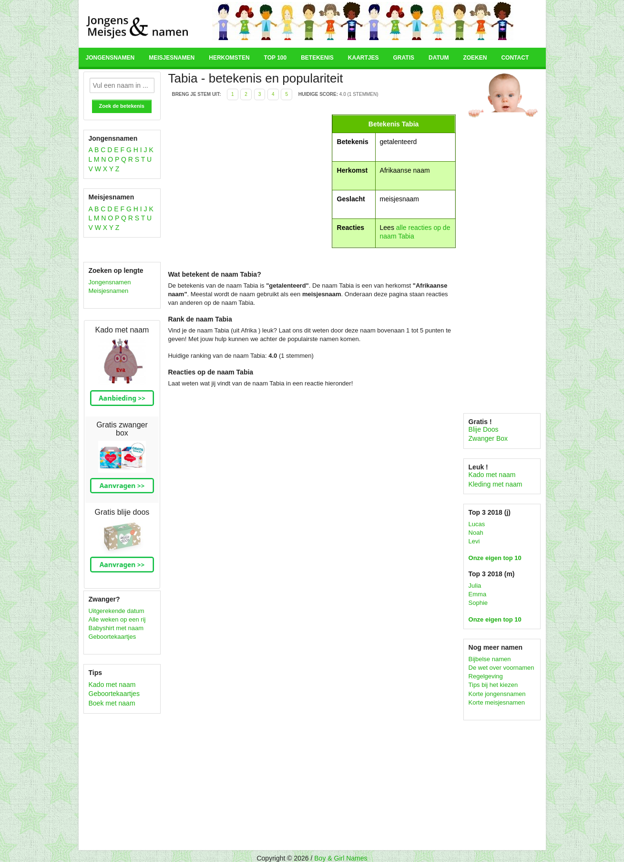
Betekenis (317, 57)
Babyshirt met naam (116, 628)
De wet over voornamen (501, 667)
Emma (478, 594)
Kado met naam (112, 684)
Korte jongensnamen (497, 693)
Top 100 (275, 57)
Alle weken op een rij (117, 619)
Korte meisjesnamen (497, 702)
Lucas (477, 524)
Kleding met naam (495, 484)
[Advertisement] (248, 181)
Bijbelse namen (490, 659)
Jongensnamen (110, 57)
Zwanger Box (488, 438)
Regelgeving (486, 676)
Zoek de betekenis (121, 106)
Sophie (478, 602)
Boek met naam (112, 703)
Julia (475, 585)
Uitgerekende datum (116, 610)
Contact (515, 57)
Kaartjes (363, 57)
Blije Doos (484, 429)
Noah (476, 532)
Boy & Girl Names (340, 858)
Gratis (403, 57)
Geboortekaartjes (112, 636)
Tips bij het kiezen (493, 684)
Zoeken (475, 57)
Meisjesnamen (171, 57)
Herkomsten (229, 57)
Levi (474, 541)
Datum (439, 57)
